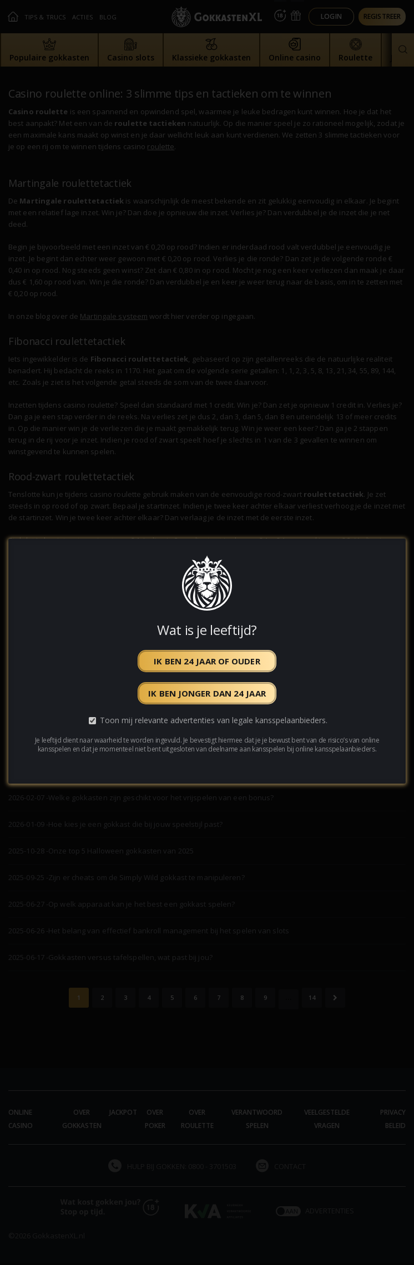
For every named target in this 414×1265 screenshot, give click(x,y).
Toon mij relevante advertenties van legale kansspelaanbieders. (213, 720)
